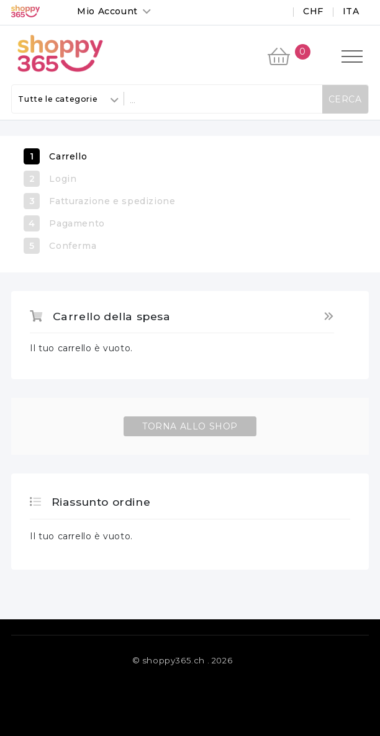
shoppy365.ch (173, 660)
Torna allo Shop (190, 426)
